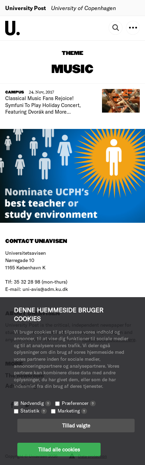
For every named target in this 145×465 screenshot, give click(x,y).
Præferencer (79, 403)
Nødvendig (35, 403)
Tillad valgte (76, 425)
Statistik (33, 411)
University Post (25, 8)
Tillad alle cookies (59, 449)
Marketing (72, 411)
